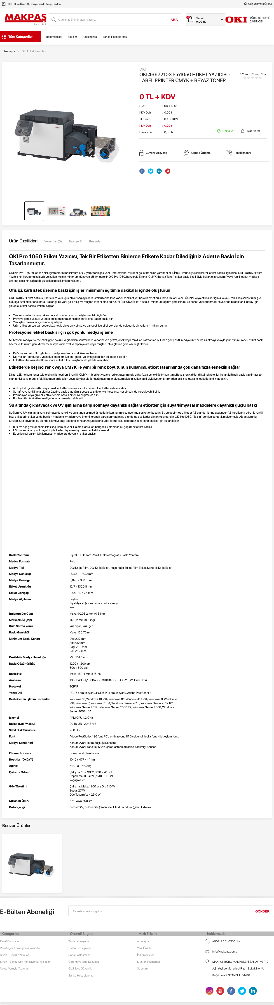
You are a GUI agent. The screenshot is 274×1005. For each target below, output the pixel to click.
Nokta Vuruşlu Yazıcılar (14, 928)
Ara (174, 19)
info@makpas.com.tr (225, 911)
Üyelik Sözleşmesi (79, 908)
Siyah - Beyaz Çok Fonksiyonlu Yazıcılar (25, 922)
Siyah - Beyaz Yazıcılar (14, 915)
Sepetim (142, 928)
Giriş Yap (253, 3)
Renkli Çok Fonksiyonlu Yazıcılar (20, 908)
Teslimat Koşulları (79, 901)
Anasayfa (143, 901)
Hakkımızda (89, 36)
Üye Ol (268, 3)
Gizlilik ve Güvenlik (80, 928)
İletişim (72, 36)
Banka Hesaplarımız (115, 36)
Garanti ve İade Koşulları (83, 922)
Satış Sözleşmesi (79, 915)
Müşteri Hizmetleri (148, 922)
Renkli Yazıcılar (9, 901)
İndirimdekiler (54, 36)
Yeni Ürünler (144, 908)
